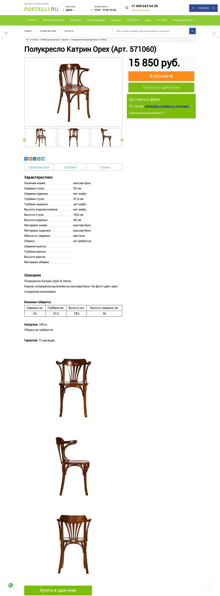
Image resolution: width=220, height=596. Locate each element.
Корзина (203, 8)
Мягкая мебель (96, 20)
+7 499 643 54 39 (144, 6)
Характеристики (39, 167)
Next (122, 140)
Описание (70, 167)
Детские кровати (53, 20)
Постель (162, 20)
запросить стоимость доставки (167, 106)
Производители (183, 20)
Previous (24, 140)
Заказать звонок (140, 10)
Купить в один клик (161, 87)
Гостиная (133, 20)
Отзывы (105, 167)
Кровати (32, 20)
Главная (27, 31)
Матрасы (75, 20)
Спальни (116, 20)
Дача (148, 20)
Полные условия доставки (145, 112)
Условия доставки (48, 31)
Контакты (69, 31)
